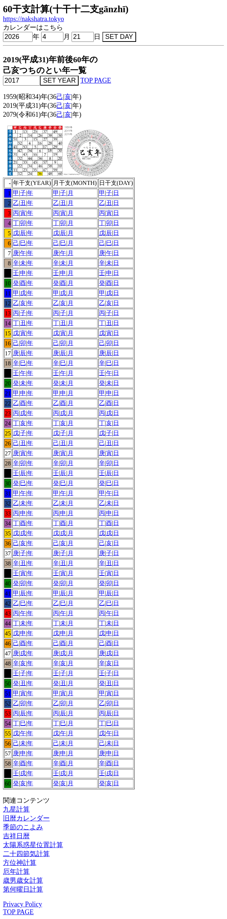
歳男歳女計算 (23, 880)
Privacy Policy (22, 904)
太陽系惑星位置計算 (33, 845)
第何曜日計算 (23, 889)
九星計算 (16, 809)
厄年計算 (16, 871)
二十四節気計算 (26, 853)
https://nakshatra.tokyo (33, 19)
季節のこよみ (23, 827)
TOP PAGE (95, 80)
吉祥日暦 (16, 836)
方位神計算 (19, 862)
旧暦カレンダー (26, 818)
